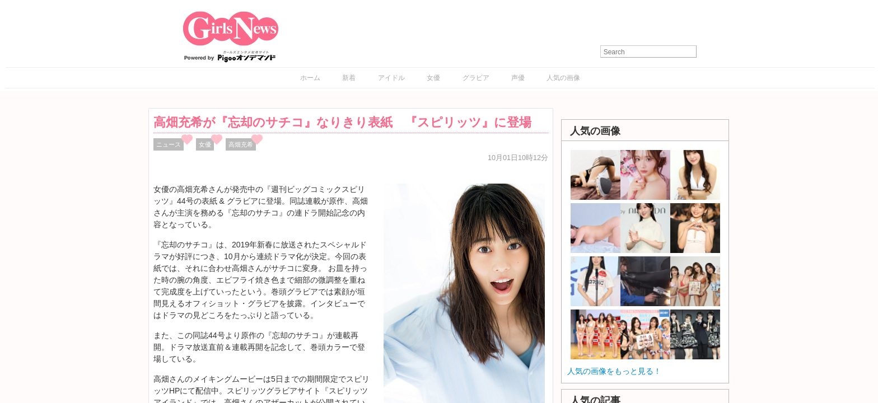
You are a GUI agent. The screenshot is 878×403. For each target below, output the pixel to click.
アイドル (391, 78)
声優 (518, 78)
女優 (433, 78)
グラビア (476, 78)
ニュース (168, 144)
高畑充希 (240, 144)
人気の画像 (563, 78)
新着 (349, 78)
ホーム (310, 78)
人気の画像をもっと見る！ (614, 371)
